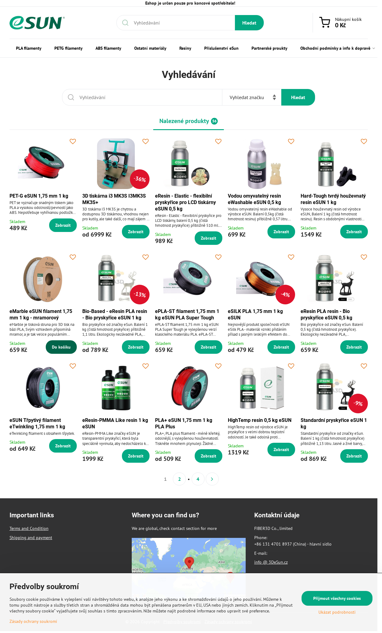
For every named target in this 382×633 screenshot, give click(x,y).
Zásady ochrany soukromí (33, 621)
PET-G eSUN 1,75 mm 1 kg (39, 196)
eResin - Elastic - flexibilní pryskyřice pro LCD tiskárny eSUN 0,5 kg (185, 202)
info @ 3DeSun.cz (271, 562)
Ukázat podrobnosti (337, 612)
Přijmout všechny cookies (337, 598)
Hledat (249, 23)
